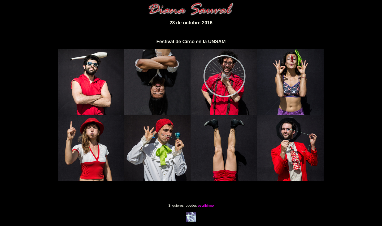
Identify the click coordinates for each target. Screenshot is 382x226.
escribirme (206, 205)
